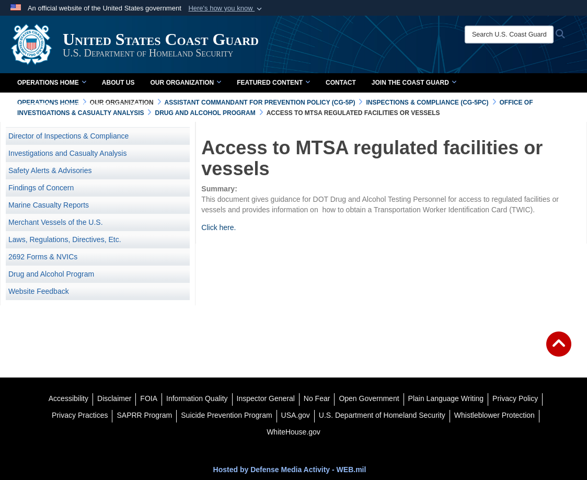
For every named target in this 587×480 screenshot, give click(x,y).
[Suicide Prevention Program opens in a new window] (226, 415)
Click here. (218, 227)
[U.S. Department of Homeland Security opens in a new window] (382, 415)
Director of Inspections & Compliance (68, 136)
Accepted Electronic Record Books (82, 105)
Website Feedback (38, 291)
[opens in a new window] (114, 398)
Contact (341, 82)
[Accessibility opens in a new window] (68, 398)
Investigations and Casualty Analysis (67, 153)
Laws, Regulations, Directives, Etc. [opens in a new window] (64, 239)
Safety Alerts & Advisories (50, 170)
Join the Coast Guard (414, 82)
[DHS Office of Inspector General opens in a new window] (266, 398)
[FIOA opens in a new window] (148, 398)
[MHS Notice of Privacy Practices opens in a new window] (80, 415)
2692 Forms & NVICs (42, 257)
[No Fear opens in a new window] (317, 398)
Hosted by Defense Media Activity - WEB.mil (289, 469)
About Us (118, 82)
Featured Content (273, 82)
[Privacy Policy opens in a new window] (515, 398)
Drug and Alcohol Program (51, 274)
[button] (226, 8)
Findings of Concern (41, 188)
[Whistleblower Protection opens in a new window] (494, 415)
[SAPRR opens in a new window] (144, 415)
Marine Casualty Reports (48, 205)
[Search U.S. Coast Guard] (509, 34)
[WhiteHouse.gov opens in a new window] (293, 432)
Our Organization (185, 82)
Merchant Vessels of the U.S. (55, 222)
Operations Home (51, 82)
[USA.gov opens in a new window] (295, 415)
